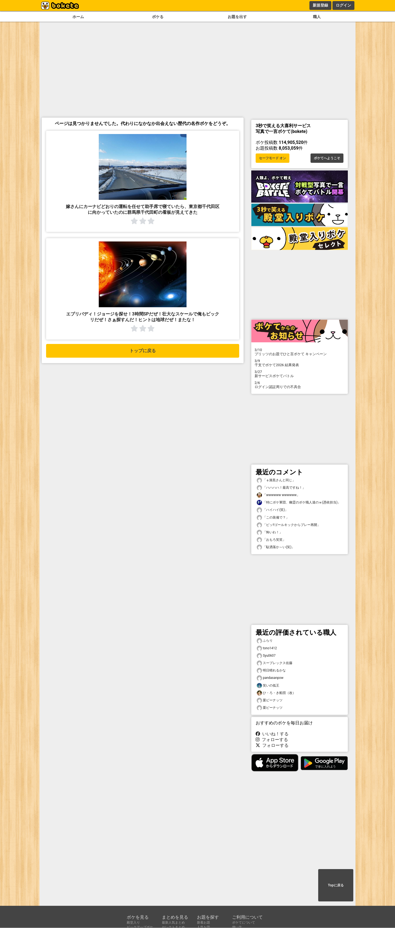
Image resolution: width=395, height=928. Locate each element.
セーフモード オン (272, 158)
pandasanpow (270, 678)
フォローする (272, 739)
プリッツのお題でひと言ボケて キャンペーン (300, 352)
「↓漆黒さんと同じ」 (276, 480)
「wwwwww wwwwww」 (278, 495)
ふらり (265, 640)
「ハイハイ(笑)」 (272, 510)
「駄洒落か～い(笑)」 (276, 547)
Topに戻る (335, 885)
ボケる (157, 17)
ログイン (343, 5)
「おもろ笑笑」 (271, 539)
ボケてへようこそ (327, 158)
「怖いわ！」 (270, 532)
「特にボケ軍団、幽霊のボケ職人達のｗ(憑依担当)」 (299, 502)
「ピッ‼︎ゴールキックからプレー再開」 (288, 525)
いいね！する (272, 733)
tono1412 (267, 648)
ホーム (78, 17)
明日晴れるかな (271, 670)
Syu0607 (266, 655)
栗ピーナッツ (270, 700)
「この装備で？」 (273, 517)
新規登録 (320, 5)
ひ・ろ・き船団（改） (276, 693)
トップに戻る (142, 350)
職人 (317, 17)
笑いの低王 (268, 685)
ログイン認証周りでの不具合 (300, 385)
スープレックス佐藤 (274, 663)
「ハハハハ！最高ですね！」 (281, 487)
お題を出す (237, 17)
